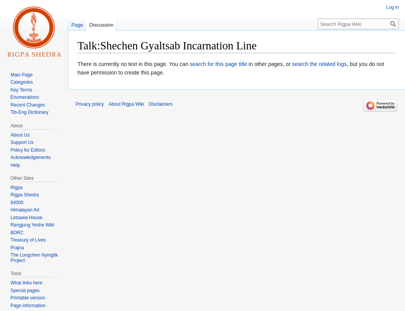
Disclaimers (160, 104)
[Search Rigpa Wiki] (358, 24)
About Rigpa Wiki (126, 104)
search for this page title (218, 64)
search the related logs (319, 64)
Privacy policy (90, 104)
